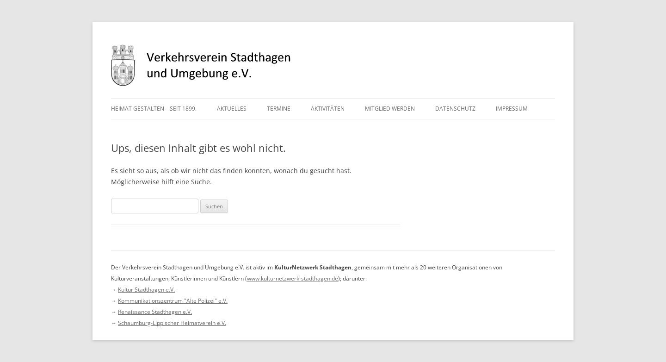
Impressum (512, 108)
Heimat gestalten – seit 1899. (154, 108)
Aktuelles (232, 108)
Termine (278, 108)
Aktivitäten (328, 108)
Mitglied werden (390, 108)
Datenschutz (455, 108)
